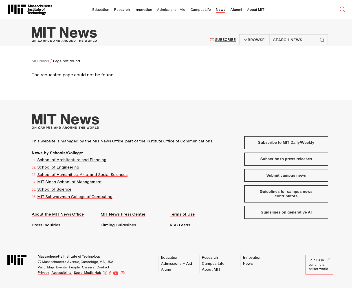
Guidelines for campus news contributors (286, 193)
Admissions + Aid (171, 9)
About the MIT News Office (58, 214)
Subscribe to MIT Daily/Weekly (286, 142)
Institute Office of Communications (179, 141)
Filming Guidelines (118, 225)
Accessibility (61, 273)
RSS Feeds (180, 225)
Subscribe (225, 40)
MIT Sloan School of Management (69, 181)
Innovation (143, 9)
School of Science (54, 189)
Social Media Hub (87, 273)
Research (122, 9)
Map (50, 267)
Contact (103, 267)
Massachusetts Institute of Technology (69, 256)
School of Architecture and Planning (71, 159)
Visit (41, 267)
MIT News (40, 61)
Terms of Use (182, 214)
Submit (322, 39)
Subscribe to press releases (286, 159)
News (220, 9)
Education (100, 9)
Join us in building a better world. (319, 264)
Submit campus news (286, 175)
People (74, 267)
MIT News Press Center (123, 214)
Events (61, 267)
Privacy (43, 273)
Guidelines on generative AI (286, 212)
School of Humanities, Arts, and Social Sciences (82, 174)
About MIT (255, 9)
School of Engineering (58, 167)
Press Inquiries (46, 225)
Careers (88, 267)
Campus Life (200, 9)
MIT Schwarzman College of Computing (74, 196)
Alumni (236, 9)
